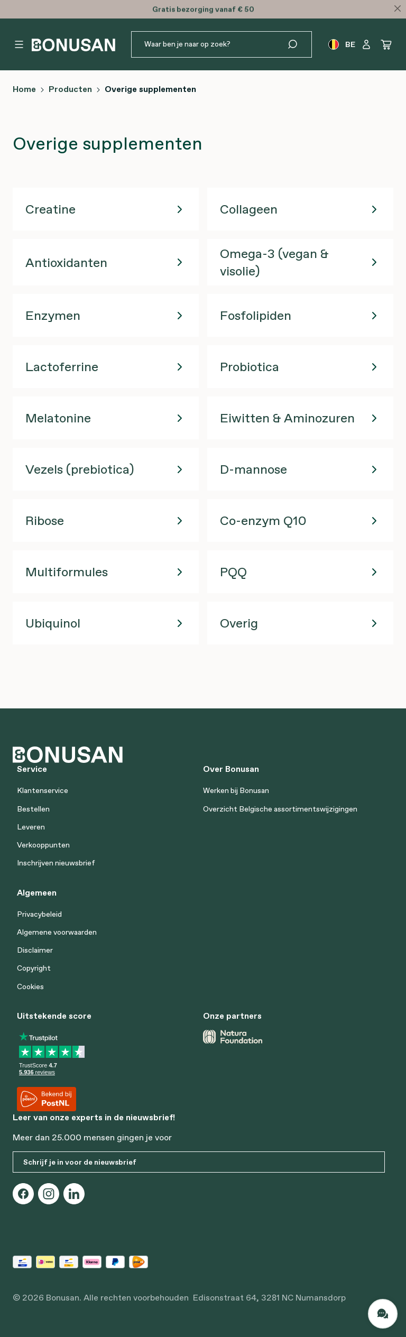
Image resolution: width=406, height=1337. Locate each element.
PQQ (233, 571)
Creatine (50, 209)
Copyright (34, 968)
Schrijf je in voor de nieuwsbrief (79, 1162)
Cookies (30, 986)
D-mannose (253, 469)
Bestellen (33, 809)
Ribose (44, 520)
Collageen (249, 209)
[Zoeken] (299, 44)
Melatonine (58, 418)
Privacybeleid (39, 914)
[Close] (397, 8)
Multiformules (66, 571)
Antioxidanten (66, 262)
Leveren (31, 827)
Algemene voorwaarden (57, 932)
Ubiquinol (52, 623)
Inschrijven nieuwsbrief (56, 862)
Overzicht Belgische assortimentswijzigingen (280, 809)
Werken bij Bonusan (236, 790)
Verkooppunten (43, 845)
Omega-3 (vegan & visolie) (274, 262)
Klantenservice (42, 790)
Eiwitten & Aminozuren (287, 418)
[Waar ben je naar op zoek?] (209, 44)
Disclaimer (35, 950)
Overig (239, 623)
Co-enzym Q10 (263, 520)
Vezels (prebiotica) (79, 469)
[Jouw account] (366, 44)
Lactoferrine (61, 366)
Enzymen (52, 315)
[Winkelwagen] (386, 44)
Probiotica (249, 366)
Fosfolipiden (255, 315)
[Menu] (19, 44)
